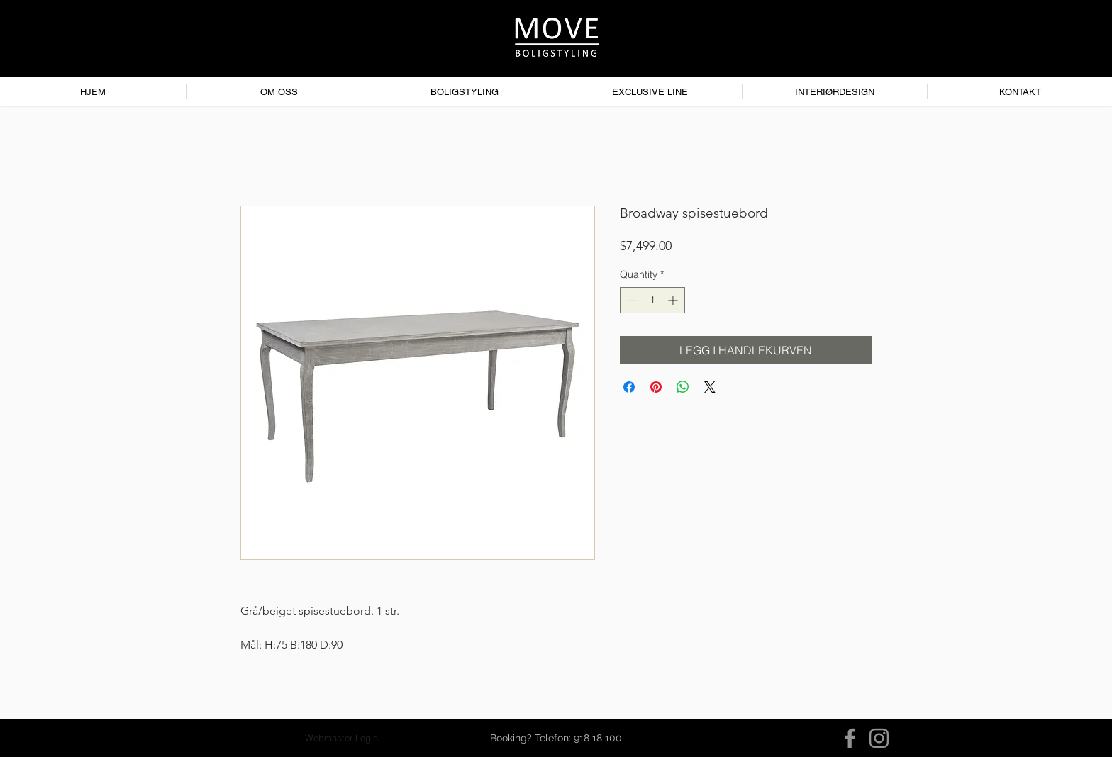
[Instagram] (879, 738)
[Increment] (674, 300)
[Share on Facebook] (629, 387)
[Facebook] (850, 738)
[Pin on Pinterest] (656, 387)
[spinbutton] (652, 300)
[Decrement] (631, 300)
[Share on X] (709, 387)
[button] (556, 738)
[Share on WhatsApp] (682, 387)
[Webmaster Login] (341, 738)
